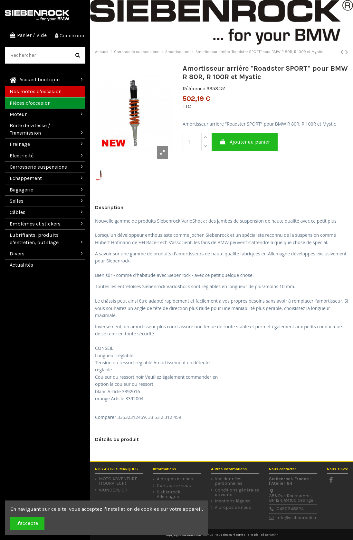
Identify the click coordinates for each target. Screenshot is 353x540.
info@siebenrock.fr (297, 517)
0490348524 (290, 508)
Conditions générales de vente (237, 492)
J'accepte (27, 523)
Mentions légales (233, 501)
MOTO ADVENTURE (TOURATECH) (118, 481)
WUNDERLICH (113, 490)
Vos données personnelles (229, 481)
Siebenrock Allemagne (168, 494)
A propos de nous (175, 479)
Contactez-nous (174, 485)
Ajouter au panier (244, 142)
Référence (194, 88)
